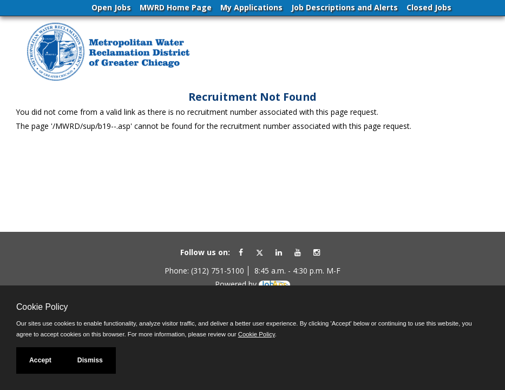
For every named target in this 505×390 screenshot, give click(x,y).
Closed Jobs (428, 7)
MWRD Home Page (176, 7)
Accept (40, 360)
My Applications (251, 7)
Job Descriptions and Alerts (344, 7)
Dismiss (90, 360)
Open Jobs (111, 7)
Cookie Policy (42, 306)
